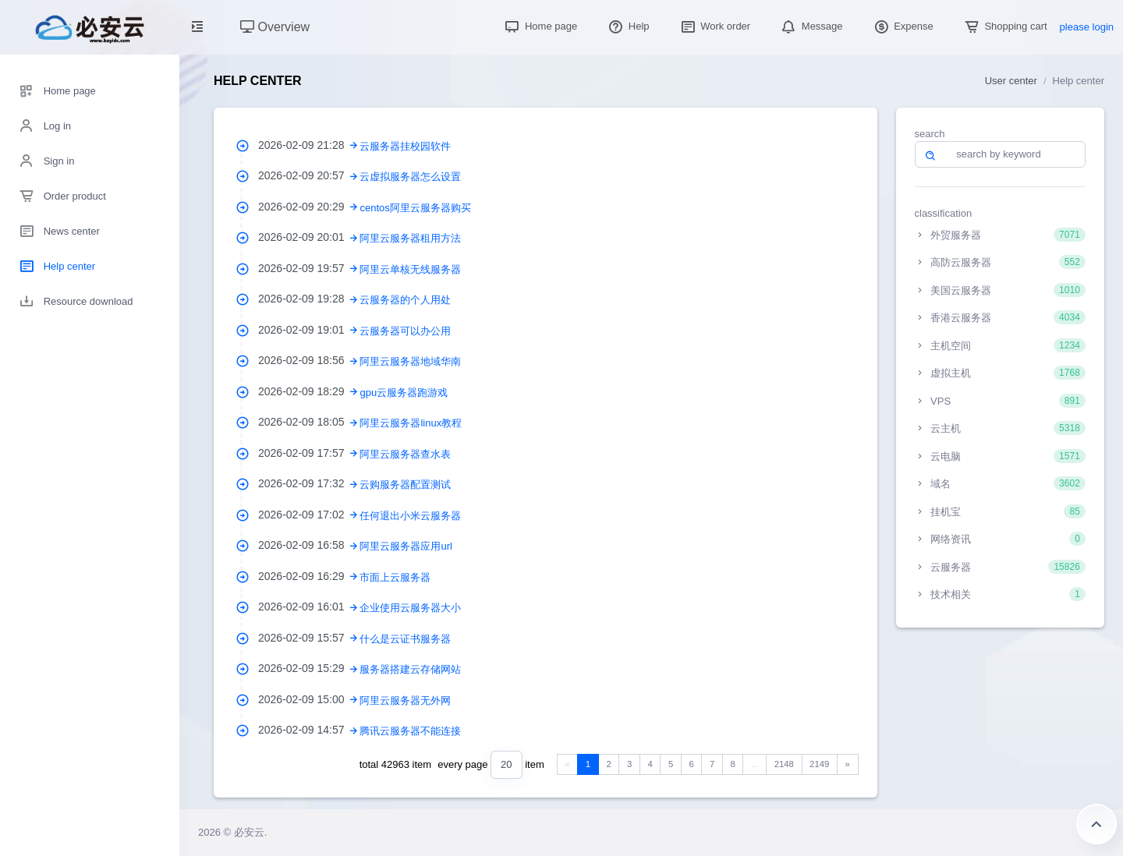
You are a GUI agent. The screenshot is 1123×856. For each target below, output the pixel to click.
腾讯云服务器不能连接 (410, 731)
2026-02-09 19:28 (309, 298)
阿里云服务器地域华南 (410, 361)
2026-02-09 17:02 (309, 514)
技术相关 (1000, 594)
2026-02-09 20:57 (309, 175)
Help (627, 26)
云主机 (1000, 428)
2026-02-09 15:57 (309, 637)
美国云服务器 (1000, 290)
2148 (784, 764)
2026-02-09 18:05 (309, 422)
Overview (275, 27)
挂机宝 (1000, 511)
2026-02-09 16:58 (309, 545)
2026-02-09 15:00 (309, 699)
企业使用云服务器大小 (410, 608)
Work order (714, 26)
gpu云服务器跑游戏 (404, 392)
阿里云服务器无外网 (405, 700)
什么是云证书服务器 (405, 639)
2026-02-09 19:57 (309, 268)
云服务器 (1000, 567)
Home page (539, 26)
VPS (1000, 401)
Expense (902, 26)
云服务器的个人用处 (405, 300)
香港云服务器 (1000, 317)
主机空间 (1000, 345)
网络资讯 (1000, 539)
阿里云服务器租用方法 (410, 238)
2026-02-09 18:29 (309, 391)
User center (1011, 81)
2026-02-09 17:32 (309, 483)
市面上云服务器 (395, 577)
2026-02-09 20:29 (309, 206)
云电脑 (1000, 456)
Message (810, 26)
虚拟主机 (1000, 373)
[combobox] (506, 765)
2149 (819, 764)
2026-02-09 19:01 (309, 330)
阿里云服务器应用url (406, 546)
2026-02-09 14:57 (309, 729)
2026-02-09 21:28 (309, 145)
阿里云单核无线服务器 (410, 269)
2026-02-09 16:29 (309, 576)
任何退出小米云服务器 (410, 516)
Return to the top (1096, 824)
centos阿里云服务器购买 (415, 208)
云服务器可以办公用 (405, 331)
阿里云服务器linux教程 (411, 423)
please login (1087, 27)
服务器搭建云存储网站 (410, 669)
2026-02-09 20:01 (309, 237)
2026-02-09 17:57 (309, 453)
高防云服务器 (1000, 262)
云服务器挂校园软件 (405, 146)
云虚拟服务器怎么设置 (410, 176)
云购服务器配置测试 (405, 484)
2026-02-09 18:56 (309, 360)
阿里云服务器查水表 (405, 454)
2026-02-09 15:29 (309, 668)
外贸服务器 (1000, 235)
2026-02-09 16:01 (309, 606)
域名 (1000, 483)
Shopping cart (1004, 26)
